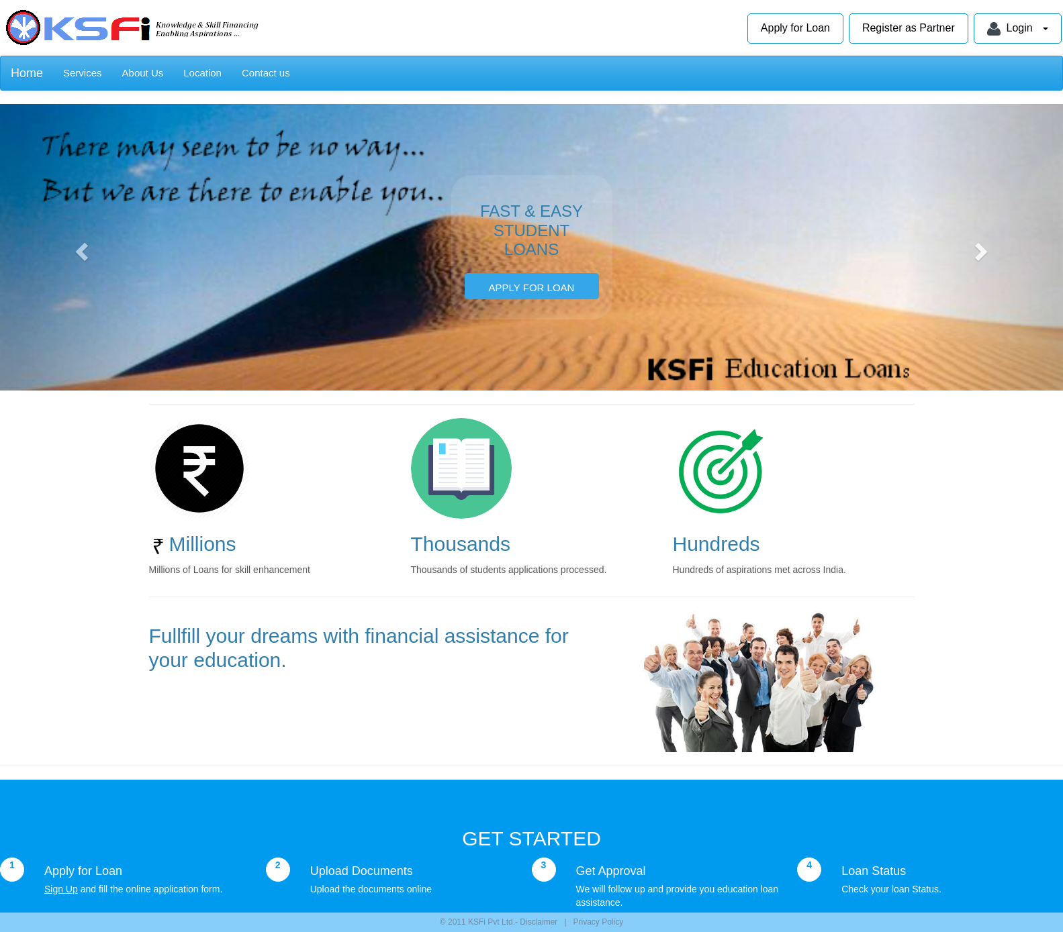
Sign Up (61, 889)
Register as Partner (908, 28)
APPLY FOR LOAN (532, 287)
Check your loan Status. (891, 889)
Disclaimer (537, 922)
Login (1017, 29)
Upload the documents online (371, 889)
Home (27, 73)
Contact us (266, 73)
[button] (79, 247)
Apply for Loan (795, 28)
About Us (143, 73)
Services (82, 73)
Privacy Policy (598, 922)
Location (202, 73)
